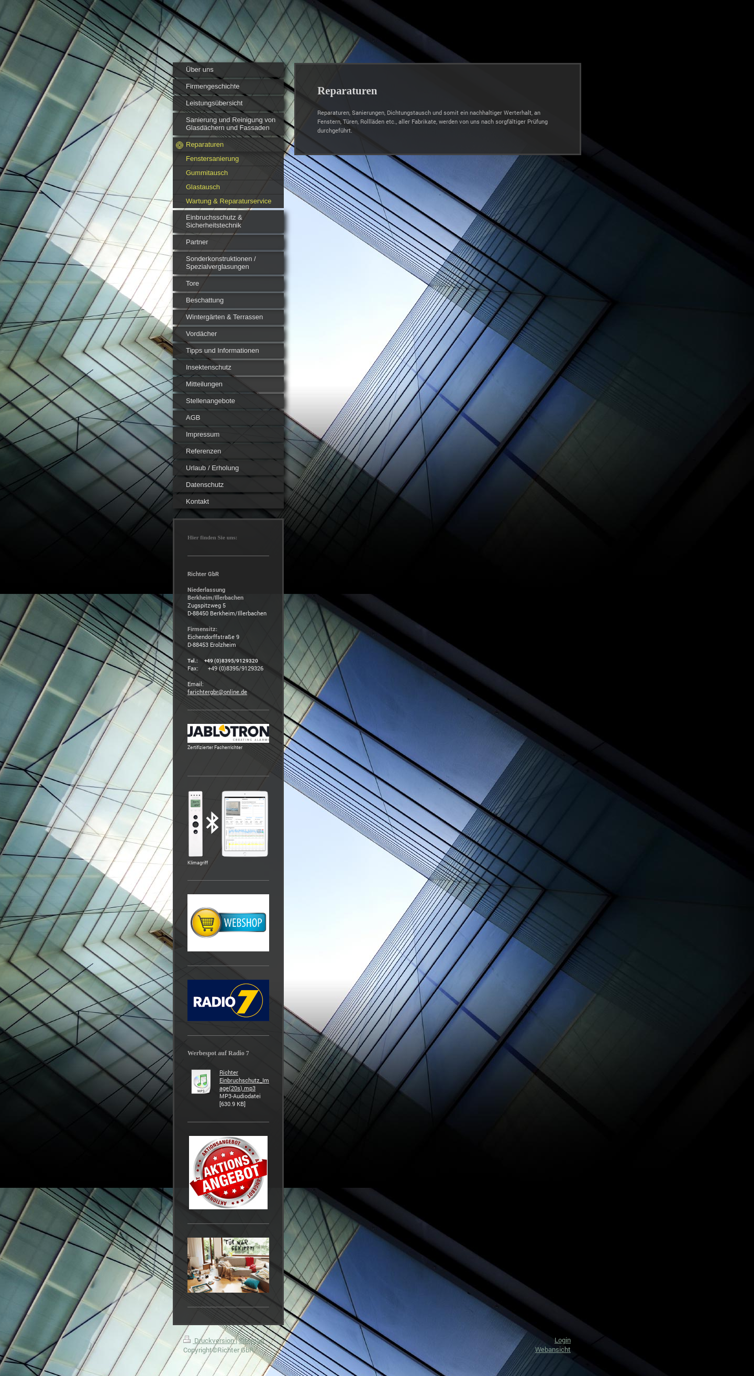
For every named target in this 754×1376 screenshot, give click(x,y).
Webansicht (553, 1349)
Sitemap (251, 1340)
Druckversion (209, 1340)
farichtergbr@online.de (217, 692)
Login (563, 1340)
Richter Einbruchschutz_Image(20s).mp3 (244, 1080)
